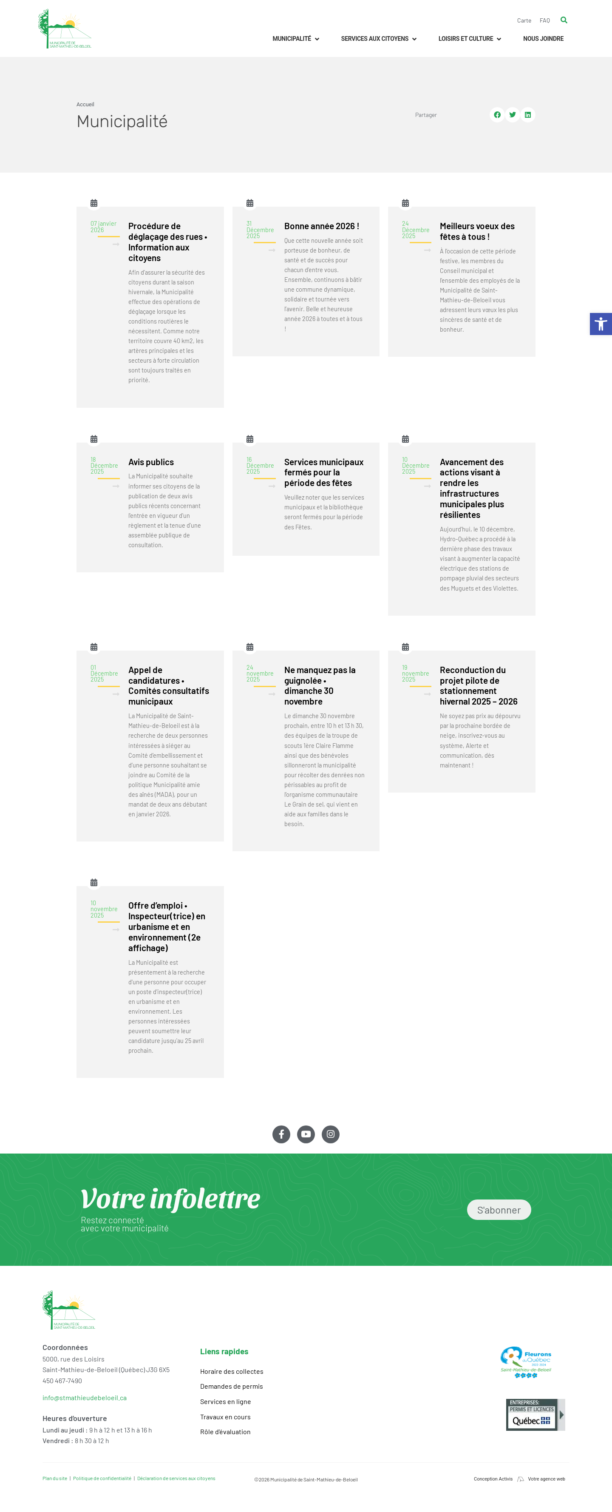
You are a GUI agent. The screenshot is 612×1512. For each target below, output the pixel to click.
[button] (296, 39)
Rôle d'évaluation (225, 1431)
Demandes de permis (231, 1386)
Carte (524, 20)
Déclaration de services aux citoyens (176, 1478)
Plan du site (54, 1478)
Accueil (85, 104)
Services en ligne (225, 1401)
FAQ (545, 20)
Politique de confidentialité (102, 1478)
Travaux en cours (225, 1417)
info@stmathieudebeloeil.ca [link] (84, 1397)
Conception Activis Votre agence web (519, 1479)
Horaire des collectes (232, 1371)
